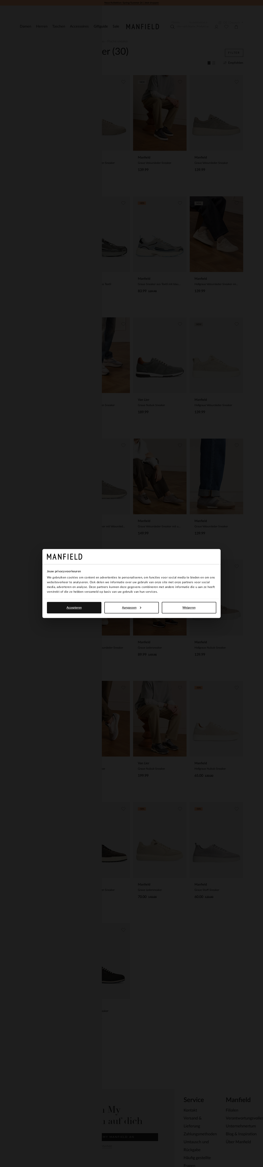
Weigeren (188, 607)
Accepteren (74, 607)
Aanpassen (131, 607)
